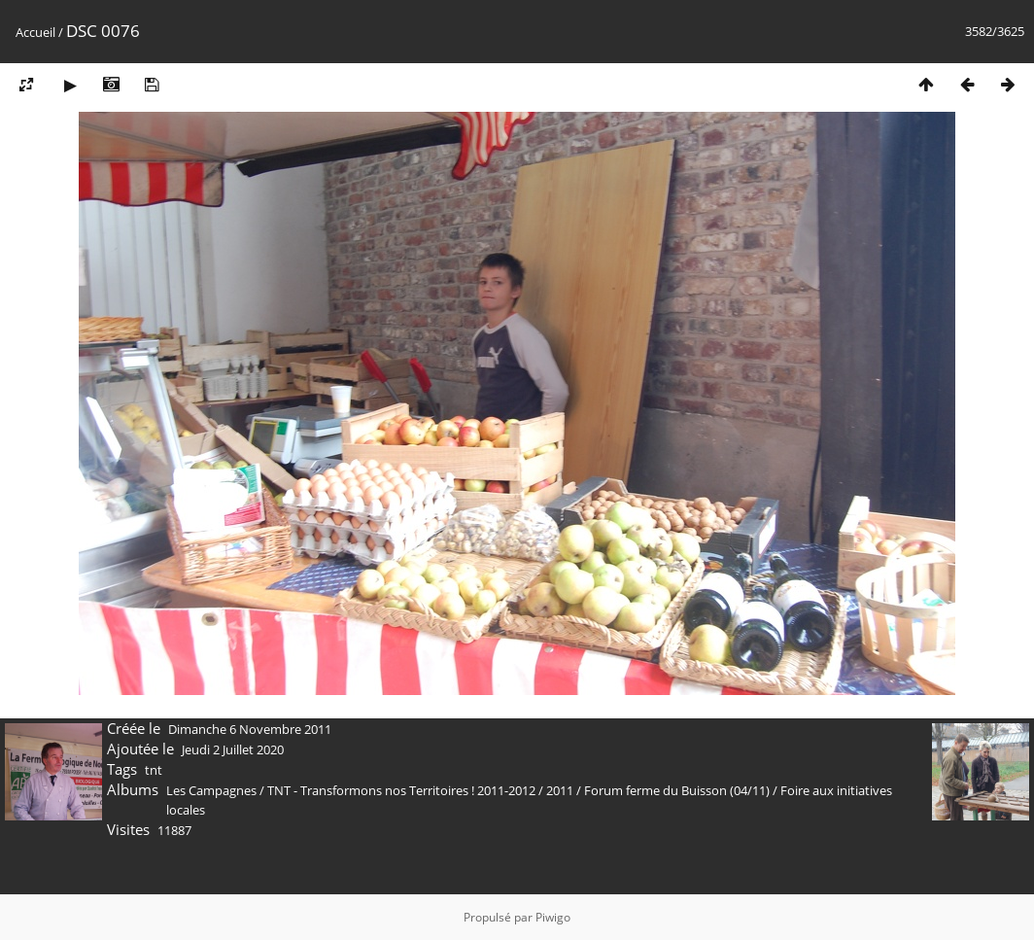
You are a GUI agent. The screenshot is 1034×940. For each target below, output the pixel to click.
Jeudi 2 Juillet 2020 (233, 749)
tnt (153, 770)
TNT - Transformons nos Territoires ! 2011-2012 (401, 790)
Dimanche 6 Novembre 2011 (249, 729)
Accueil (35, 32)
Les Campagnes (211, 790)
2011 (559, 790)
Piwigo (552, 917)
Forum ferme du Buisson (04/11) (677, 790)
